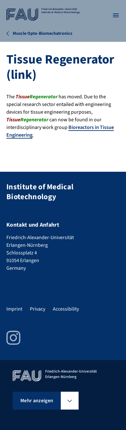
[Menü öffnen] (116, 15)
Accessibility (66, 309)
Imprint (14, 309)
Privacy (37, 309)
